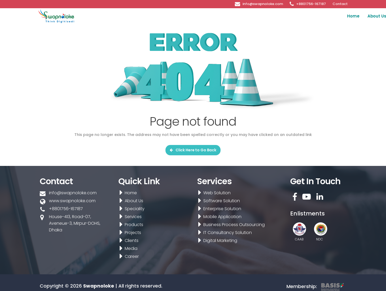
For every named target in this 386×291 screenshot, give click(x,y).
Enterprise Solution (218, 209)
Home (160, 16)
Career (360, 16)
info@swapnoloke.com (263, 3)
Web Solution (213, 193)
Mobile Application (218, 217)
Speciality (214, 16)
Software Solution (217, 201)
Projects (290, 16)
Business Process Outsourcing (230, 225)
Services (241, 16)
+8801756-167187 (311, 3)
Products (265, 16)
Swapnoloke (98, 286)
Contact (340, 3)
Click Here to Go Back (193, 150)
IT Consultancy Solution (223, 233)
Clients (313, 16)
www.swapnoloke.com (72, 201)
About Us (183, 16)
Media (334, 16)
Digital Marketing (216, 240)
